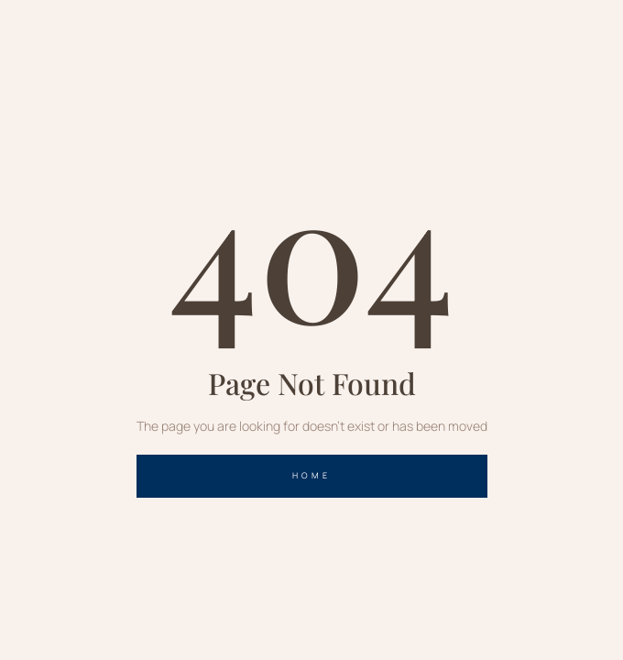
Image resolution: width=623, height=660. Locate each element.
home (311, 475)
